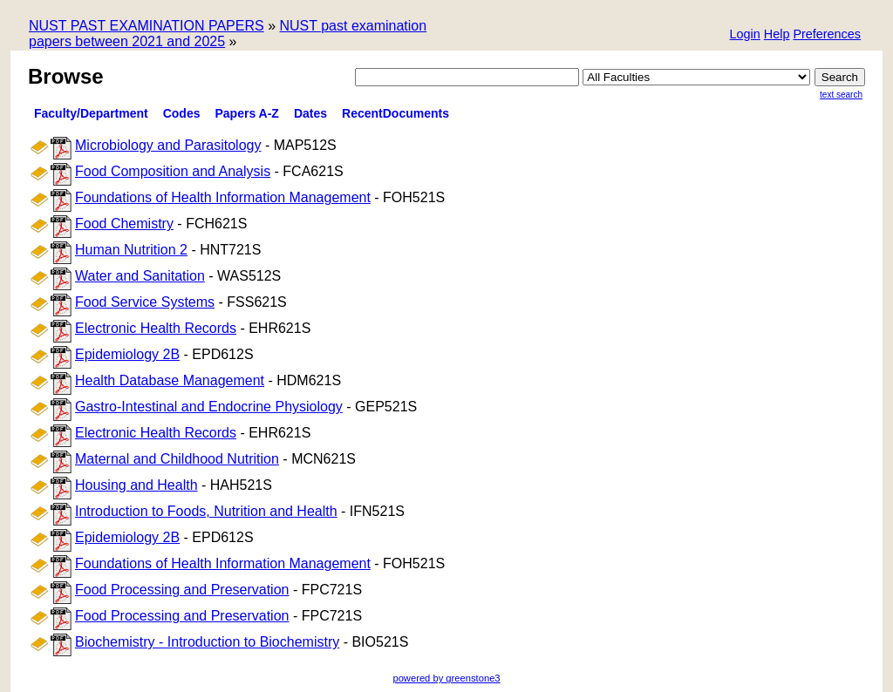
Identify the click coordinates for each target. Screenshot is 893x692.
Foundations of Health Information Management (223, 197)
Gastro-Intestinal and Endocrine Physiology (209, 406)
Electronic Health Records (155, 328)
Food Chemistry (124, 223)
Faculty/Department (91, 113)
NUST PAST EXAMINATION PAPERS (146, 25)
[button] (827, 35)
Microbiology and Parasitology (168, 145)
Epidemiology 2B (127, 354)
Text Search (841, 94)
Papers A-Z (247, 113)
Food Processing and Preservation (182, 589)
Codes (182, 113)
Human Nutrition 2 (131, 249)
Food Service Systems (145, 302)
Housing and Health (136, 485)
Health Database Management (169, 380)
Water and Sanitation (140, 275)
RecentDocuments (395, 113)
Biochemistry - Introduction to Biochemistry (207, 641)
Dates (310, 113)
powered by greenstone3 (446, 678)
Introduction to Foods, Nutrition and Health (206, 511)
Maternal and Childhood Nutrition (177, 458)
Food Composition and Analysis (172, 171)
